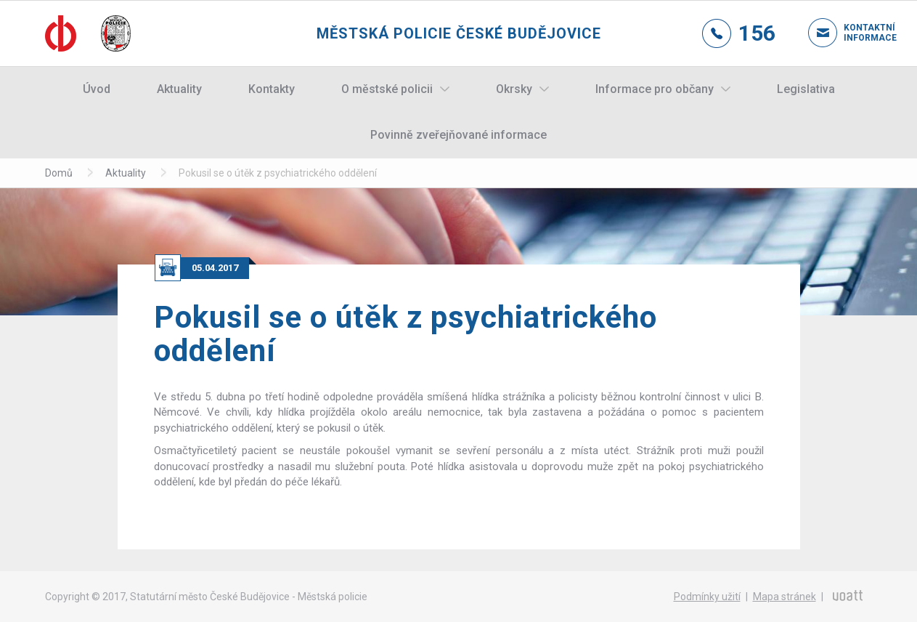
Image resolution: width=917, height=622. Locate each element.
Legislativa (806, 89)
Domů (59, 173)
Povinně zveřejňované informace (458, 135)
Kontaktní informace (858, 33)
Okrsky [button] (514, 89)
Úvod (96, 89)
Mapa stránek (784, 596)
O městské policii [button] (387, 89)
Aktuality (179, 89)
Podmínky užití (707, 596)
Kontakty (271, 89)
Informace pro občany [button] (654, 89)
